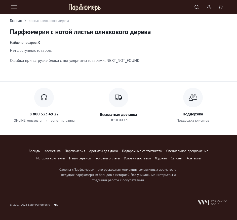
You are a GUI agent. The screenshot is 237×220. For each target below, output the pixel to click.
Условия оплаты (108, 158)
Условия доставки (137, 158)
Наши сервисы (80, 158)
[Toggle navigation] (14, 7)
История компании (50, 158)
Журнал (161, 158)
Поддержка (193, 113)
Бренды (35, 151)
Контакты (193, 158)
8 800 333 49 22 (44, 113)
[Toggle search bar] (197, 7)
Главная (16, 20)
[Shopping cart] (221, 7)
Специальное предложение (187, 151)
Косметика (53, 151)
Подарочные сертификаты (142, 151)
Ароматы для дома (103, 151)
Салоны (176, 158)
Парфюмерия (75, 151)
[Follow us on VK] (56, 205)
